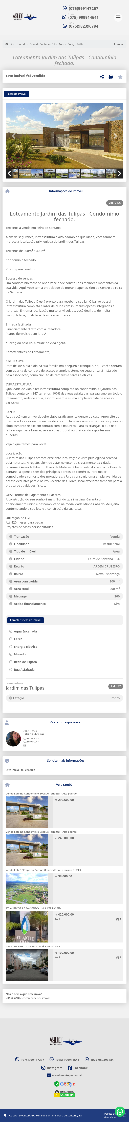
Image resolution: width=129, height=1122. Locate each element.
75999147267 (31, 741)
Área (61, 44)
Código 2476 (75, 44)
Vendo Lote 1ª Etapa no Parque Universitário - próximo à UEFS (43, 870)
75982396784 (31, 738)
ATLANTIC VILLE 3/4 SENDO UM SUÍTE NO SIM (33, 908)
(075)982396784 (83, 26)
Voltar (119, 44)
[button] (14, 136)
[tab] (16, 94)
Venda (22, 44)
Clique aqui (13, 998)
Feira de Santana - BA (42, 44)
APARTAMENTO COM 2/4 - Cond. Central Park (33, 946)
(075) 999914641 (83, 17)
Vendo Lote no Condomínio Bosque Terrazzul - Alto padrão (41, 793)
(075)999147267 (83, 8)
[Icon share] (52, 1068)
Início (10, 44)
